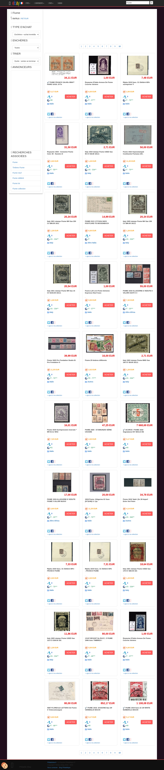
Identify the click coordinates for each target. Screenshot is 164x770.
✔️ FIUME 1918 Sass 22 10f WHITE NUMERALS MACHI (136, 709)
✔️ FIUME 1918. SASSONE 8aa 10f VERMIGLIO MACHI (98, 709)
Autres (90, 382)
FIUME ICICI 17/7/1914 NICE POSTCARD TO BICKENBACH (97, 222)
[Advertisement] (26, 110)
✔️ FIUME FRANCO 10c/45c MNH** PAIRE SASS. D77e (60, 83)
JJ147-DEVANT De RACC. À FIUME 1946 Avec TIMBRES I (98, 639)
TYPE (27, 3)
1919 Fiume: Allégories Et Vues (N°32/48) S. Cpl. (97, 500)
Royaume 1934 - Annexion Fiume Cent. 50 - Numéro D (60, 153)
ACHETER (70, 97)
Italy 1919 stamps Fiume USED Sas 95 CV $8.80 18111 (99, 153)
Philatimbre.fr (51, 762)
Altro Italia (92, 243)
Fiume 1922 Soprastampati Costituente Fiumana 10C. (133, 153)
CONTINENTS (39, 3)
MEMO (59, 3)
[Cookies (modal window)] (4, 765)
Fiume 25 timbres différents (96, 360)
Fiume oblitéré (18, 178)
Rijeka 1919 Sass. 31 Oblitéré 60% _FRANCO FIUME (98, 570)
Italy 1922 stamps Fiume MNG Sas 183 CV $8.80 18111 (136, 361)
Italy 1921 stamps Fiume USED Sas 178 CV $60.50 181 (137, 570)
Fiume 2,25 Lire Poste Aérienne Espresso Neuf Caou (97, 292)
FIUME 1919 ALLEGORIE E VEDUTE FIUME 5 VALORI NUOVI (61, 500)
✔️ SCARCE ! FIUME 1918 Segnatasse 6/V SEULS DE (133, 431)
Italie (52, 104)
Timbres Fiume (18, 168)
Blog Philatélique (64, 767)
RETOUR (24, 19)
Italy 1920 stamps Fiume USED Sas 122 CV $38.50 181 (61, 639)
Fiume (15, 162)
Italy (89, 173)
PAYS (50, 3)
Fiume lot (16, 183)
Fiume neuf (17, 173)
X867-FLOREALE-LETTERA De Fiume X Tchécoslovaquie (62, 709)
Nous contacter (52, 767)
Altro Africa (130, 312)
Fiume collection (19, 189)
